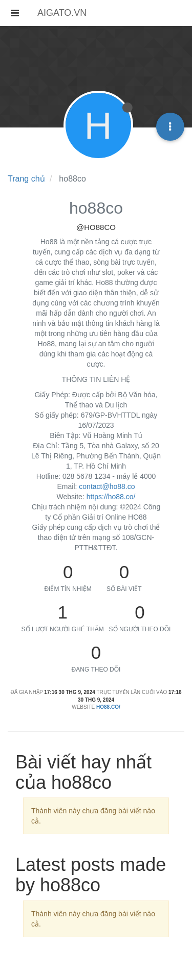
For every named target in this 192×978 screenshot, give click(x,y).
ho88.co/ (108, 707)
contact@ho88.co (107, 486)
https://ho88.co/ (111, 497)
